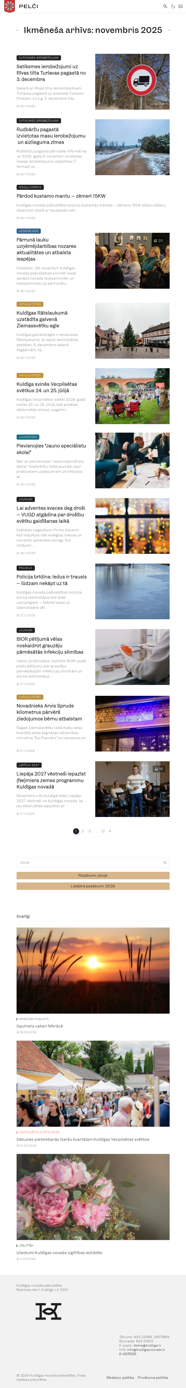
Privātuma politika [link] (153, 1376)
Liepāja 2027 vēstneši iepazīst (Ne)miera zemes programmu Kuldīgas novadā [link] (51, 780)
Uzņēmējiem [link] (28, 231)
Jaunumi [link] (26, 499)
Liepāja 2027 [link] (29, 765)
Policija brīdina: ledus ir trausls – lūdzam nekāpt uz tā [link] (52, 580)
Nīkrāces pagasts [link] (34, 1017)
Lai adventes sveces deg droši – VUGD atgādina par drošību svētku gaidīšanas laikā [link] (51, 514)
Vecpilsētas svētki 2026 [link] (39, 1131)
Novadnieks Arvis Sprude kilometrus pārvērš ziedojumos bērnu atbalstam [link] (49, 712)
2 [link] (83, 831)
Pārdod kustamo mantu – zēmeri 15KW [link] (61, 196)
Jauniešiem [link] (28, 437)
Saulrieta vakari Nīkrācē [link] (40, 1024)
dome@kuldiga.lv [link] (148, 1344)
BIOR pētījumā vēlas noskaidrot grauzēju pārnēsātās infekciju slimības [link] (50, 645)
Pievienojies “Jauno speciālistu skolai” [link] (51, 449)
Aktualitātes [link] (30, 304)
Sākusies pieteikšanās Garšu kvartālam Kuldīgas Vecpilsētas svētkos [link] (83, 1138)
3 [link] (89, 831)
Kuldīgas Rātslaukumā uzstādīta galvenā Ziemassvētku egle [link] (42, 319)
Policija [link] (26, 568)
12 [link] (103, 831)
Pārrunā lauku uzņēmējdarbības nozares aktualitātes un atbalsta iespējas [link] (46, 249)
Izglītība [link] (26, 1244)
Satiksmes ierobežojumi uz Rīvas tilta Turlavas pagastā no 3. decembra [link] (51, 73)
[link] (80, 6)
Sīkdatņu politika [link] (120, 1376)
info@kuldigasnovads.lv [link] (146, 1348)
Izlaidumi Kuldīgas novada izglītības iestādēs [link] (59, 1251)
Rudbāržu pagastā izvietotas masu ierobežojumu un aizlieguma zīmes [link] (51, 135)
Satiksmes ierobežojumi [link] (39, 58)
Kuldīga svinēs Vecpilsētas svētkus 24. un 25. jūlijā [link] (47, 387)
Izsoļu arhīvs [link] (30, 187)
